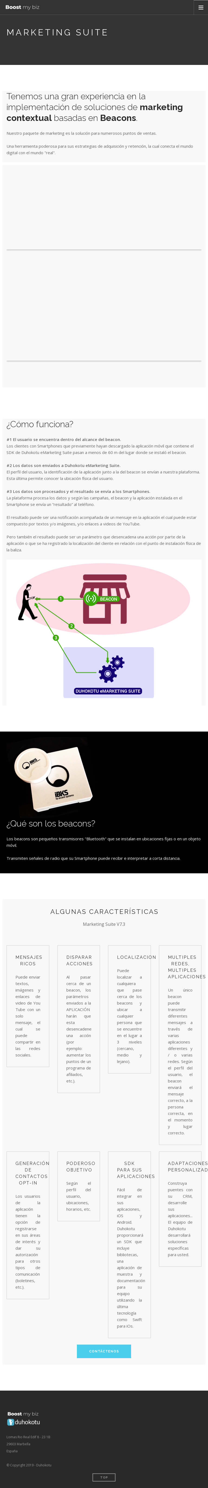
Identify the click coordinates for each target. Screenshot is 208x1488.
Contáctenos (104, 1351)
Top (104, 1477)
